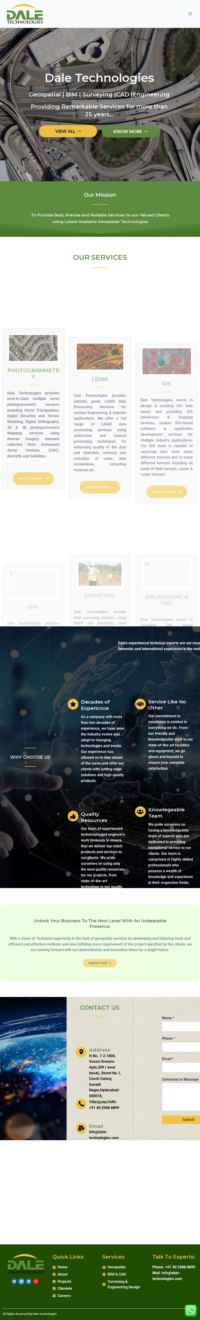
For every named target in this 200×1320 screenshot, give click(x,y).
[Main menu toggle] (190, 14)
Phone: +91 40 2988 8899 (173, 1267)
